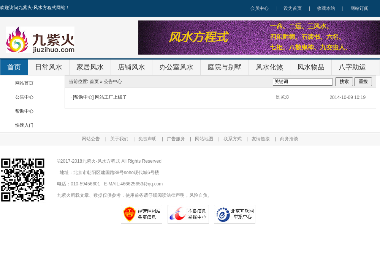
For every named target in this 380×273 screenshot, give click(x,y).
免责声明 (147, 138)
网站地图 (204, 138)
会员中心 (259, 8)
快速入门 (24, 125)
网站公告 (91, 138)
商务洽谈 (289, 138)
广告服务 (176, 138)
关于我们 (119, 138)
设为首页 (292, 8)
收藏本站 (326, 8)
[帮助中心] (83, 97)
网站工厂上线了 (111, 97)
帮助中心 (24, 111)
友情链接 (261, 138)
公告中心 (24, 97)
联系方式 (232, 138)
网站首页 (24, 83)
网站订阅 (359, 8)
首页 (94, 81)
